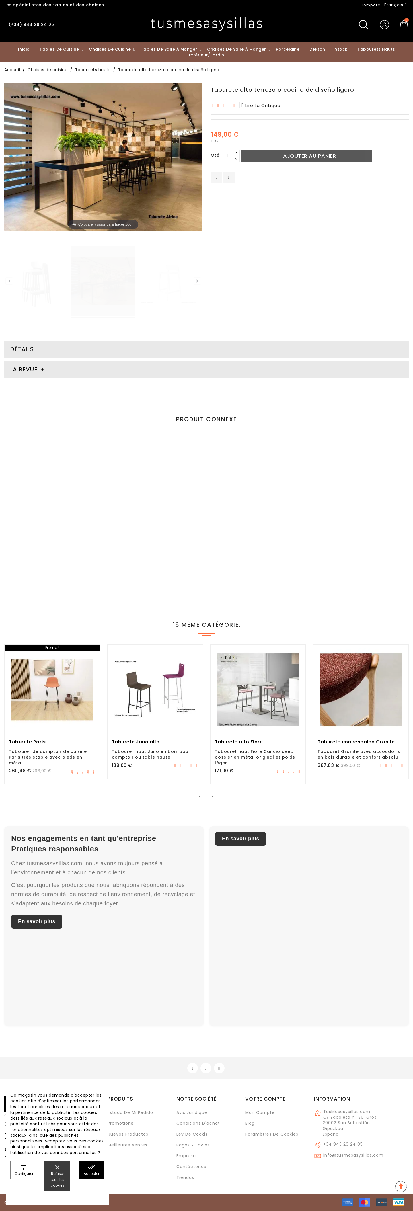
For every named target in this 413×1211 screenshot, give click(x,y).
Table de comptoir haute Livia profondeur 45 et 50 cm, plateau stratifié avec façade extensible (254, 551)
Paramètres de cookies (271, 1134)
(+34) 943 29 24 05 (31, 24)
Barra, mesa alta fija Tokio (349, 546)
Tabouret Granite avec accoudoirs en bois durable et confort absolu (358, 754)
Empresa (186, 1156)
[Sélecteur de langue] (395, 5)
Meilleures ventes (127, 1145)
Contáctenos (191, 1166)
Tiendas (185, 1177)
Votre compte (265, 1098)
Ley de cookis (192, 1134)
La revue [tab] (24, 369)
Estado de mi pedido (130, 1112)
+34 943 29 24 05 (343, 1144)
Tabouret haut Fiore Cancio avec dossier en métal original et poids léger (255, 757)
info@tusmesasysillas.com (353, 1155)
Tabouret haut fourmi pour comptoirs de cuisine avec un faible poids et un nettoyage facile (51, 551)
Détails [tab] (22, 349)
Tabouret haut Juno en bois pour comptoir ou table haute (151, 754)
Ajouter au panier (309, 155)
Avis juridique (191, 1112)
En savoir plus (36, 921)
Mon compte (260, 1112)
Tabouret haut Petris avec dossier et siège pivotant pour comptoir (152, 548)
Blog (250, 1123)
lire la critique (261, 105)
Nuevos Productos (128, 1134)
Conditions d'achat (198, 1123)
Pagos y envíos (193, 1145)
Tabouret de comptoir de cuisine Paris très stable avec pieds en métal (48, 757)
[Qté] (228, 156)
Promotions (120, 1123)
